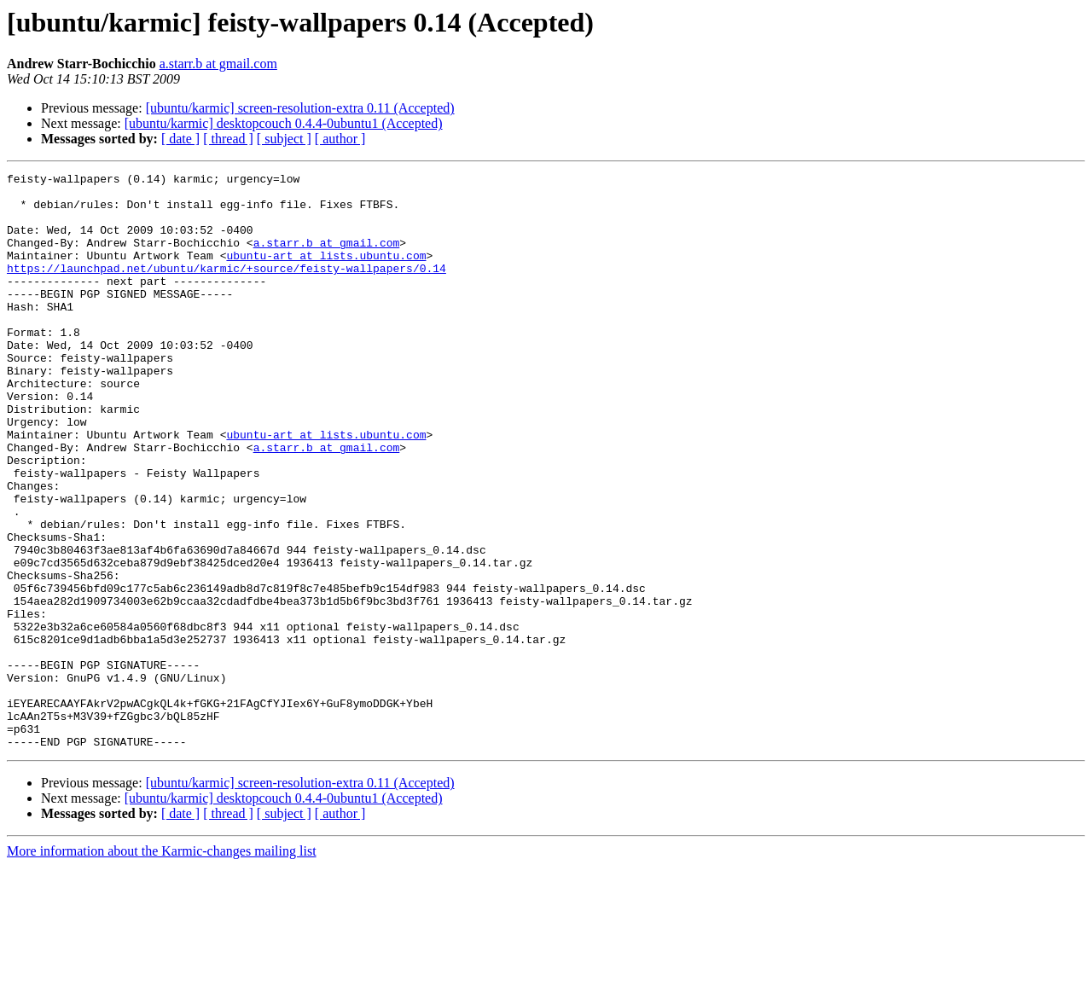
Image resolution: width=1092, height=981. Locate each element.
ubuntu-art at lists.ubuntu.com (326, 273)
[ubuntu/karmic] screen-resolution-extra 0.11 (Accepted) (300, 108)
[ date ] (180, 138)
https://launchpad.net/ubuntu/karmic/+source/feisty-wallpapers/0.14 (226, 288)
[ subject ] (284, 138)
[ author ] (340, 138)
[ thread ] (228, 138)
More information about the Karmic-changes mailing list (162, 966)
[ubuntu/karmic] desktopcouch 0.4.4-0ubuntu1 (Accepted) (284, 123)
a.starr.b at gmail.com (218, 63)
